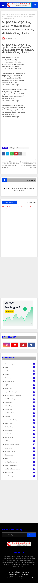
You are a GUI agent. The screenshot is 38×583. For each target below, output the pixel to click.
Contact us (25, 572)
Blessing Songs (20, 364)
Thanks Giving (20, 472)
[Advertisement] (19, 278)
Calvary (12, 148)
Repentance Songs (20, 451)
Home (3, 14)
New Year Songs (20, 434)
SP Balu (20, 458)
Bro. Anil (20, 367)
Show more (31, 180)
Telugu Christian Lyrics (22, 577)
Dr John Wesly (20, 385)
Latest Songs (20, 423)
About (17, 572)
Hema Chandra (20, 409)
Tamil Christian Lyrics (20, 465)
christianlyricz (20, 378)
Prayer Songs (20, 448)
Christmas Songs (20, 381)
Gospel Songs (20, 402)
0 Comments (31, 202)
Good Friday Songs (12, 14)
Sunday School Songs (20, 462)
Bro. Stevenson (20, 371)
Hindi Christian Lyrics (20, 413)
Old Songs (20, 441)
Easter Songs (20, 388)
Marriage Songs (20, 427)
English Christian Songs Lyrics (20, 395)
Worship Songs (20, 476)
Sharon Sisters (20, 455)
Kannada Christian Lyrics (20, 420)
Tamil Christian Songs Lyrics (20, 469)
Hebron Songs (20, 406)
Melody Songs (20, 430)
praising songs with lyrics (20, 444)
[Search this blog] (14, 535)
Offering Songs (20, 437)
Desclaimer (24, 574)
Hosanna (20, 416)
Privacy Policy (13, 574)
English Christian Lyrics (20, 392)
